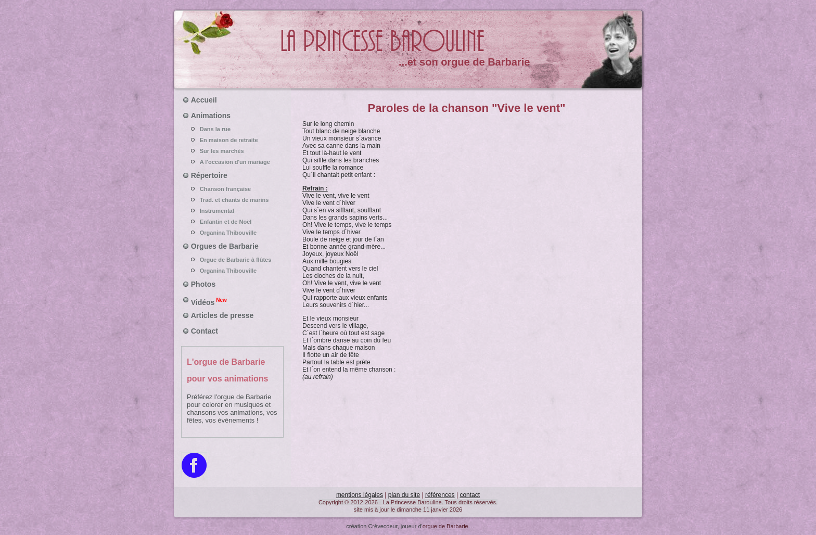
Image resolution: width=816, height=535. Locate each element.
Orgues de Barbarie (225, 246)
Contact (204, 331)
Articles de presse (222, 315)
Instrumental (232, 211)
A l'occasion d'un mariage (232, 162)
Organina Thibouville (232, 232)
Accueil (204, 100)
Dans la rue (232, 129)
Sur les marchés (232, 151)
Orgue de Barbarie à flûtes (232, 259)
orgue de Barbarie (445, 526)
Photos (203, 284)
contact (470, 495)
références (440, 495)
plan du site (404, 495)
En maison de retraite (232, 140)
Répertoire (209, 175)
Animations (211, 115)
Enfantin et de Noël (232, 221)
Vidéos (209, 301)
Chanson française (232, 189)
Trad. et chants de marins (232, 200)
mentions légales (359, 495)
